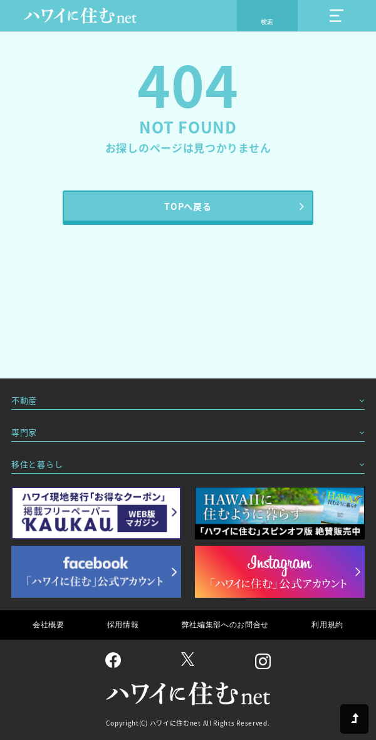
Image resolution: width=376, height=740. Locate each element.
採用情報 (123, 624)
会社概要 (49, 624)
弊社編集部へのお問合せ (225, 624)
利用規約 (327, 624)
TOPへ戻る (187, 206)
